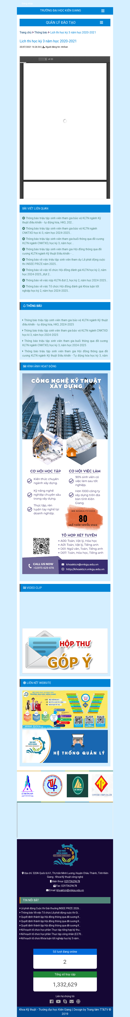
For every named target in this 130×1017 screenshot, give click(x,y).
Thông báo (40, 32)
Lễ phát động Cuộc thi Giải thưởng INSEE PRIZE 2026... (50, 908)
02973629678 (72, 881)
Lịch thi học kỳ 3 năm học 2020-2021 (73, 32)
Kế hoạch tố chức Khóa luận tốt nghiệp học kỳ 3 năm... (50, 938)
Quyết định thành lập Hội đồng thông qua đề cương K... (50, 916)
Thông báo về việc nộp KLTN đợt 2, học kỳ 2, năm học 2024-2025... (65, 280)
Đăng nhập (27, 3)
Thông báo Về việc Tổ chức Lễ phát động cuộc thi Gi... (49, 912)
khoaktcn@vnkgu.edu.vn (70, 890)
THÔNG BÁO (34, 306)
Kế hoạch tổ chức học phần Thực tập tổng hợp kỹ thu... (50, 929)
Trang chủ (26, 32)
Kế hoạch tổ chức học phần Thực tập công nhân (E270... (51, 934)
